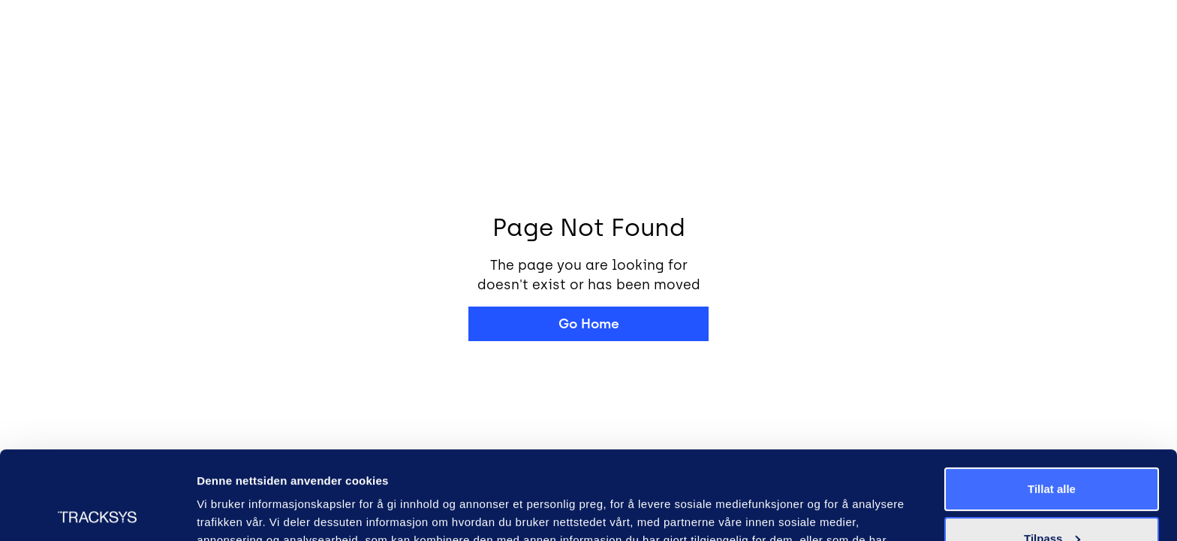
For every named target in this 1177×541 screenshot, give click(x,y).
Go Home (588, 324)
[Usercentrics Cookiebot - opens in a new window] (97, 511)
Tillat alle (1052, 400)
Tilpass (1052, 449)
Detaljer (218, 511)
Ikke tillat (1052, 499)
